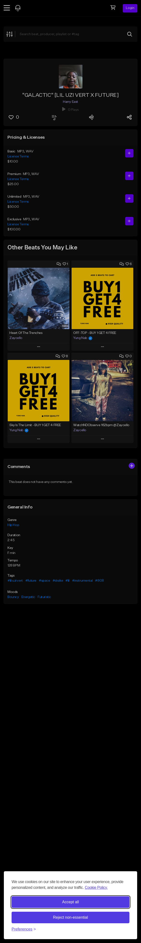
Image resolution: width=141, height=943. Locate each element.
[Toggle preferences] (24, 929)
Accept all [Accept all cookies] (70, 902)
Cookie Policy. (96, 887)
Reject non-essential (70, 917)
